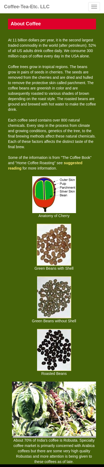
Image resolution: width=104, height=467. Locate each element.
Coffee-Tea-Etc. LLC (27, 6)
